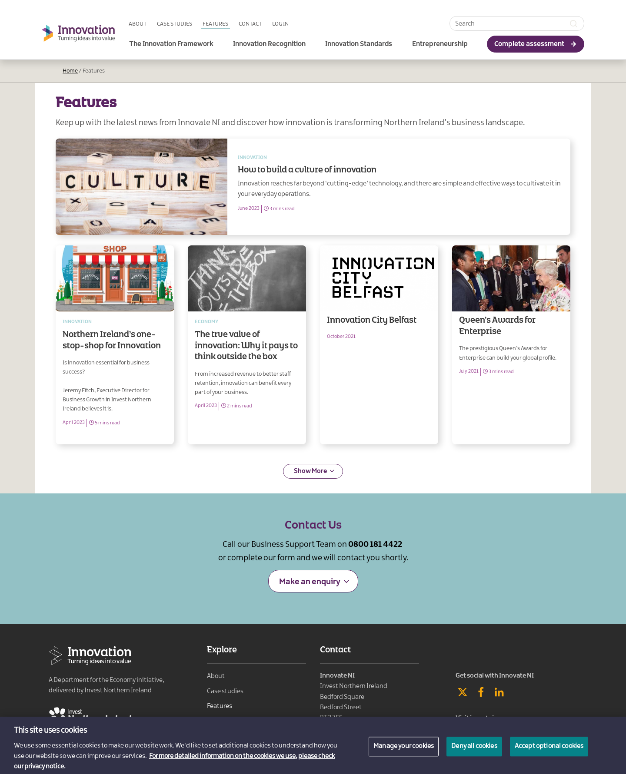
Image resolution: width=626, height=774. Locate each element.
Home (70, 71)
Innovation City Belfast (379, 344)
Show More (310, 471)
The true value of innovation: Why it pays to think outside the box (247, 344)
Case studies (174, 24)
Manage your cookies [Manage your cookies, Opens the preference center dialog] (403, 751)
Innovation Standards (358, 44)
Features (215, 24)
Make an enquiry (309, 582)
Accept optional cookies (549, 751)
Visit (482, 718)
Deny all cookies (474, 751)
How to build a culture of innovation (398, 187)
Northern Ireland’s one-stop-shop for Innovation (115, 344)
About (138, 24)
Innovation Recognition (269, 44)
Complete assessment (529, 44)
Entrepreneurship (440, 44)
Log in (280, 24)
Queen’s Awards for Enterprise (511, 344)
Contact (250, 24)
